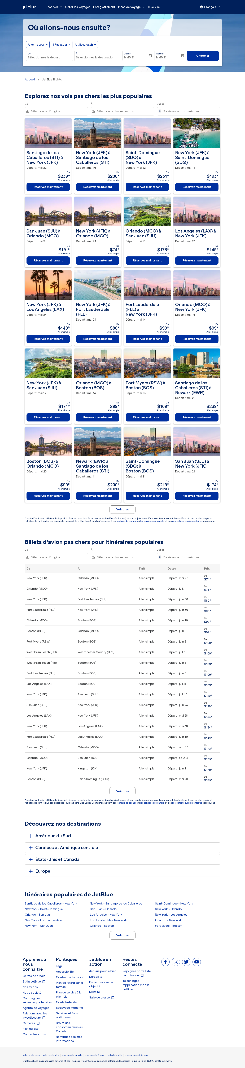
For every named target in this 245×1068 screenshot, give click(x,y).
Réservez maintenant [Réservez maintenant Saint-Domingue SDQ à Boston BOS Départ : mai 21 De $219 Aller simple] (147, 495)
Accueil (30, 79)
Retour (160, 53)
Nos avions (30, 987)
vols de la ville (115, 1055)
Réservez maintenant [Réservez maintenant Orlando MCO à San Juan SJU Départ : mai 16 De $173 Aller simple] (147, 260)
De (29, 53)
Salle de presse (102, 998)
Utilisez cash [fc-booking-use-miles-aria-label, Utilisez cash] (84, 44)
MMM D (129, 57)
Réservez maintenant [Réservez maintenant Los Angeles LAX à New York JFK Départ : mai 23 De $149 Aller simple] (196, 260)
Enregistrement (104, 7)
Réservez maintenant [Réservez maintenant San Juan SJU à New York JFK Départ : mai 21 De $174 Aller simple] (196, 495)
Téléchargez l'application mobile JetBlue (135, 985)
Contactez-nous (34, 1034)
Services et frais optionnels (67, 1015)
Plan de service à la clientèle (68, 994)
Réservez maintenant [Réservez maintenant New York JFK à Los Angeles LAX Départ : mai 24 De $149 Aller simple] (48, 339)
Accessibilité (65, 971)
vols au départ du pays (136, 1055)
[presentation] (210, 7)
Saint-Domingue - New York (174, 903)
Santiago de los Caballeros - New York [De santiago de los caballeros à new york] (51, 903)
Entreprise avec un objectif (102, 984)
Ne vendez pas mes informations (69, 1039)
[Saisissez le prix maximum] (190, 111)
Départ (127, 53)
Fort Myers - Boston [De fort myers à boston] (168, 925)
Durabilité (95, 976)
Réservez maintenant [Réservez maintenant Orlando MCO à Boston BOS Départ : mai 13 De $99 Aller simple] (97, 417)
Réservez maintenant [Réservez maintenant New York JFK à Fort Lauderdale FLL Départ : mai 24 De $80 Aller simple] (97, 339)
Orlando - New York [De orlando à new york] (168, 920)
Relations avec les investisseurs (35, 1016)
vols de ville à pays (94, 1055)
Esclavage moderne (69, 1007)
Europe (39, 871)
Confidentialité (66, 1002)
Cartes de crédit (34, 976)
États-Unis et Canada (54, 859)
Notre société (32, 992)
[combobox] (49, 57)
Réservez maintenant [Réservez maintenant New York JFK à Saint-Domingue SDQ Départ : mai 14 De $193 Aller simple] (196, 187)
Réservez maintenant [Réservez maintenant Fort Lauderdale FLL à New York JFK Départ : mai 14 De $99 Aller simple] (147, 339)
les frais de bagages (127, 521)
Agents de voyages (36, 1008)
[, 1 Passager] (59, 44)
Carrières (31, 1023)
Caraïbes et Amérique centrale (63, 848)
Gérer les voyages (77, 7)
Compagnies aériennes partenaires (37, 1000)
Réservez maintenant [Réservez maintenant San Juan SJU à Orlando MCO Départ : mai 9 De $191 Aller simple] (48, 260)
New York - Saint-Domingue (44, 909)
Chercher (202, 55)
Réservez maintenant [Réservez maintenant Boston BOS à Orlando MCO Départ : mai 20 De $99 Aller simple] (48, 495)
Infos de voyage (132, 7)
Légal (59, 966)
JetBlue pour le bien (102, 971)
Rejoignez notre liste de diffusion (136, 973)
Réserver (55, 7)
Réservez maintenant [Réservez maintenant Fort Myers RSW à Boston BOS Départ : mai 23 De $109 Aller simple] (147, 417)
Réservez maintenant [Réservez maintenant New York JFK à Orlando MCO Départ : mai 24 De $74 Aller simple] (97, 260)
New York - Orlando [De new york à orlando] (168, 909)
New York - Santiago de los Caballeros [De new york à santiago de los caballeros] (116, 903)
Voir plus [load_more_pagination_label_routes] (122, 935)
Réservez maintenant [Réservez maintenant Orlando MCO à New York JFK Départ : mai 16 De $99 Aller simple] (196, 339)
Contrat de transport (70, 977)
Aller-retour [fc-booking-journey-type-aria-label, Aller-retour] (36, 44)
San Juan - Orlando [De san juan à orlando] (103, 909)
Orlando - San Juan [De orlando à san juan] (38, 914)
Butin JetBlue (34, 982)
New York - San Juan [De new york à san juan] (39, 925)
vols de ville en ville (72, 1055)
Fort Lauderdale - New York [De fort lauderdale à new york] (108, 920)
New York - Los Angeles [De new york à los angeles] (171, 914)
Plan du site (30, 1028)
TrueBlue (154, 7)
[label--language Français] (210, 7)
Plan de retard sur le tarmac (69, 985)
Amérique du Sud (49, 836)
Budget (161, 103)
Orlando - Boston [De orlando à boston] (102, 925)
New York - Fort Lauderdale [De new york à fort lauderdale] (43, 920)
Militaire (94, 992)
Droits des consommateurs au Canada (69, 1027)
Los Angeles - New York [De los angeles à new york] (106, 914)
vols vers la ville (51, 1055)
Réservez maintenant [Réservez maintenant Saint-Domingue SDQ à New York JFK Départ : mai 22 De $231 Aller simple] (147, 187)
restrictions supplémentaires (187, 521)
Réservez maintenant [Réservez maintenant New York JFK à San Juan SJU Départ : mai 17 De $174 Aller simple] (48, 417)
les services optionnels (152, 521)
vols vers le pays (31, 1055)
